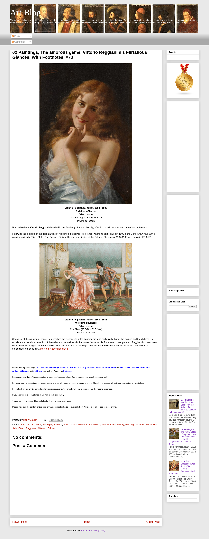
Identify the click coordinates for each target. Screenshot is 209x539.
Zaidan (51, 428)
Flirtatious (83, 424)
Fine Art (58, 424)
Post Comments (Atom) (93, 530)
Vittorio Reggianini (27, 428)
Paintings (130, 424)
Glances (111, 424)
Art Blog (25, 12)
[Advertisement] (183, 145)
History (120, 424)
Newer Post (19, 521)
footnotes (94, 424)
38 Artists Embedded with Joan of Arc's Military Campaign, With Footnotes (182, 467)
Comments (19, 42)
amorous (24, 424)
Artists (38, 424)
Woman (42, 428)
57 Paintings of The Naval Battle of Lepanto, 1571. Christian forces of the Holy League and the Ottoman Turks (183, 436)
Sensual (140, 424)
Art (32, 424)
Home (86, 521)
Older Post (153, 521)
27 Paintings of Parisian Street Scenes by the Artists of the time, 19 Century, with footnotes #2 (182, 406)
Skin (14, 428)
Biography (48, 424)
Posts (16, 36)
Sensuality (151, 424)
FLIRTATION (70, 424)
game (103, 424)
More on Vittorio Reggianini (54, 349)
